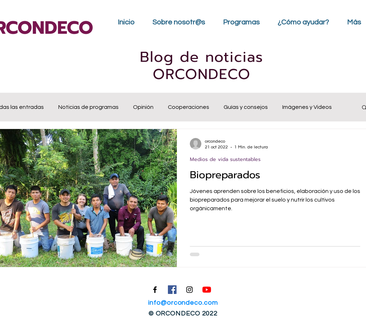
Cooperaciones (188, 107)
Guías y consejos (246, 107)
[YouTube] (206, 289)
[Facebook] (155, 289)
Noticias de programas (88, 107)
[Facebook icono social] (172, 289)
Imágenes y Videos (307, 107)
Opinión (143, 107)
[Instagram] (189, 289)
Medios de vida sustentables (225, 159)
